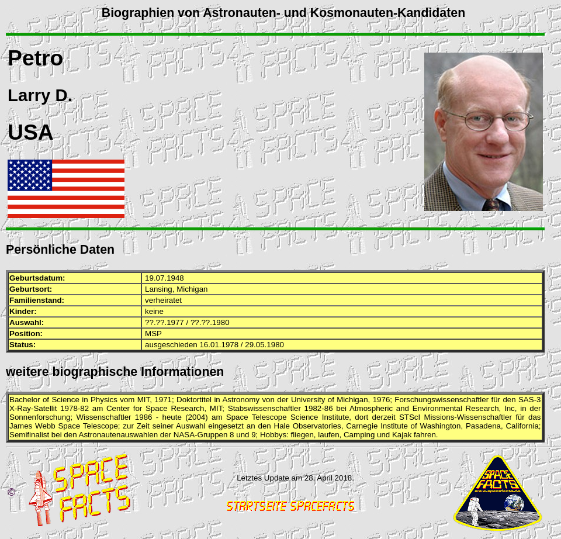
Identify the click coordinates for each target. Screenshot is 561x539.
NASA (184, 434)
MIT (143, 399)
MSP (153, 333)
